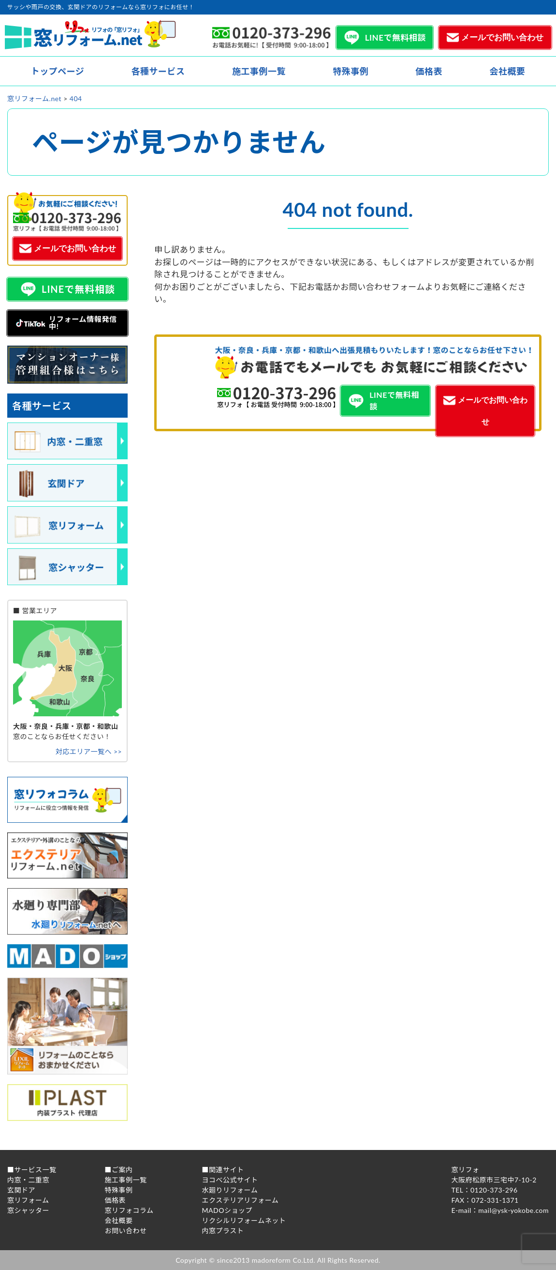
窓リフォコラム (129, 1210)
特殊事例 (350, 71)
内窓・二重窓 (28, 1180)
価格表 (428, 71)
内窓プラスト (223, 1230)
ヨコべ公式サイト (230, 1180)
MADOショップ (227, 1210)
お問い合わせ (126, 1230)
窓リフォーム (28, 1200)
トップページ (58, 71)
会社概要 (507, 71)
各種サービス (158, 71)
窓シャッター (28, 1210)
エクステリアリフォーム (240, 1200)
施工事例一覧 (259, 71)
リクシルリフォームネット (244, 1220)
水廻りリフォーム (230, 1190)
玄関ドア (21, 1190)
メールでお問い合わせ (502, 37)
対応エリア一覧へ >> (89, 751)
